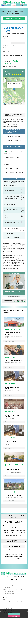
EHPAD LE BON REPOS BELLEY (12, 388)
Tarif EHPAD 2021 (7, 608)
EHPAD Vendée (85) (8, 594)
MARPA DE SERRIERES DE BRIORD (12, 333)
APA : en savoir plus (14, 550)
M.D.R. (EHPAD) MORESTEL (13, 361)
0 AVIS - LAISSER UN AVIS (14, 72)
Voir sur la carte (9, 341)
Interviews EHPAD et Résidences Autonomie (12, 605)
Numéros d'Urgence (14, 546)
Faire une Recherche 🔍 (14, 18)
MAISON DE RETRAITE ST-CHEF (13, 442)
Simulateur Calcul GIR (14, 559)
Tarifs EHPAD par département (14, 561)
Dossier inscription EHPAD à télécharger (14, 552)
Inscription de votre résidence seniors (14, 602)
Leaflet (5, 103)
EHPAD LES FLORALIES (12, 469)
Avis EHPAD (6, 600)
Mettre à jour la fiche (18, 43)
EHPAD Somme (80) (8, 591)
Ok (14, 613)
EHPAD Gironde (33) (8, 585)
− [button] (5, 81)
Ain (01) (5, 13)
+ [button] (5, 79)
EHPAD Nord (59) (7, 587)
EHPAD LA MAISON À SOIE (13, 496)
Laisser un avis (19, 302)
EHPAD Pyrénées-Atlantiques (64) (12, 589)
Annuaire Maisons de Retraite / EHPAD (12, 12)
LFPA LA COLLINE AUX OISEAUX (12, 416)
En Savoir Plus (14, 616)
